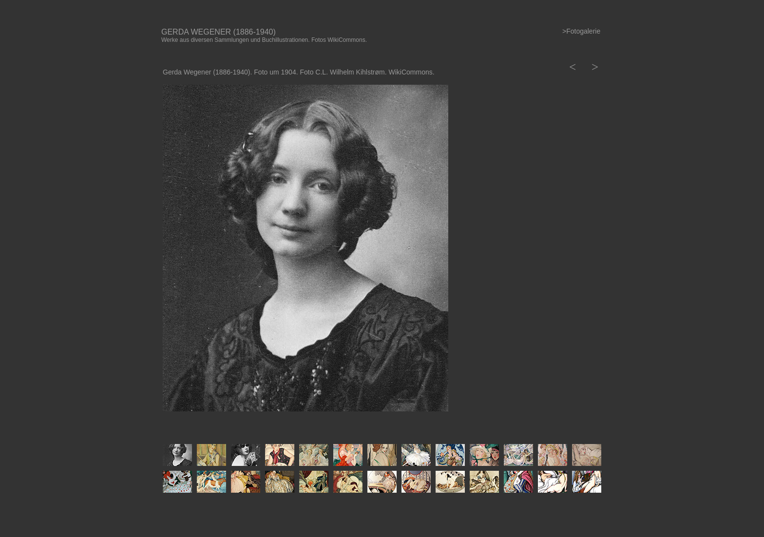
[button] (571, 67)
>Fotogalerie (581, 31)
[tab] (177, 455)
